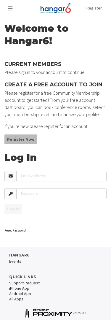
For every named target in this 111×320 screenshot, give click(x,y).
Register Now (20, 139)
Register (94, 8)
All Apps (16, 299)
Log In (13, 209)
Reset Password (15, 230)
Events (15, 261)
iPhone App (19, 288)
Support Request (24, 283)
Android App (20, 293)
